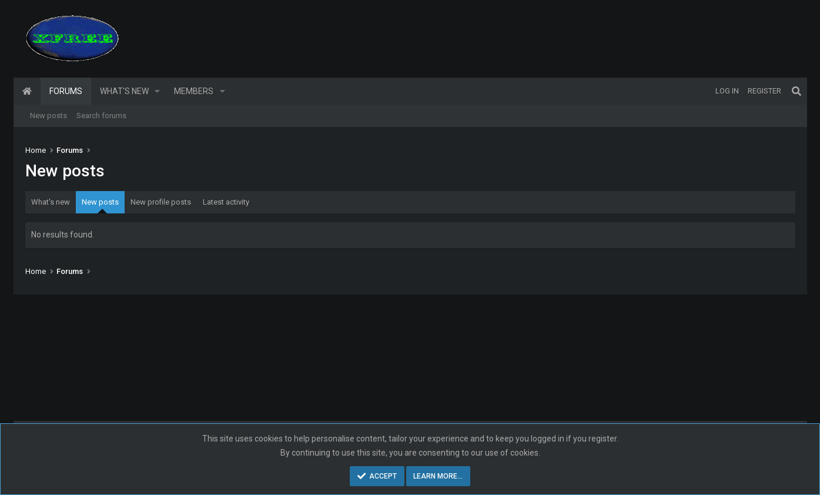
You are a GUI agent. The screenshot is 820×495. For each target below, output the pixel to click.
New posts (48, 115)
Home (27, 91)
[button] (157, 91)
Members (193, 91)
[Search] (796, 91)
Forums (65, 91)
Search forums (101, 115)
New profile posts (160, 202)
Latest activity (226, 202)
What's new (124, 91)
